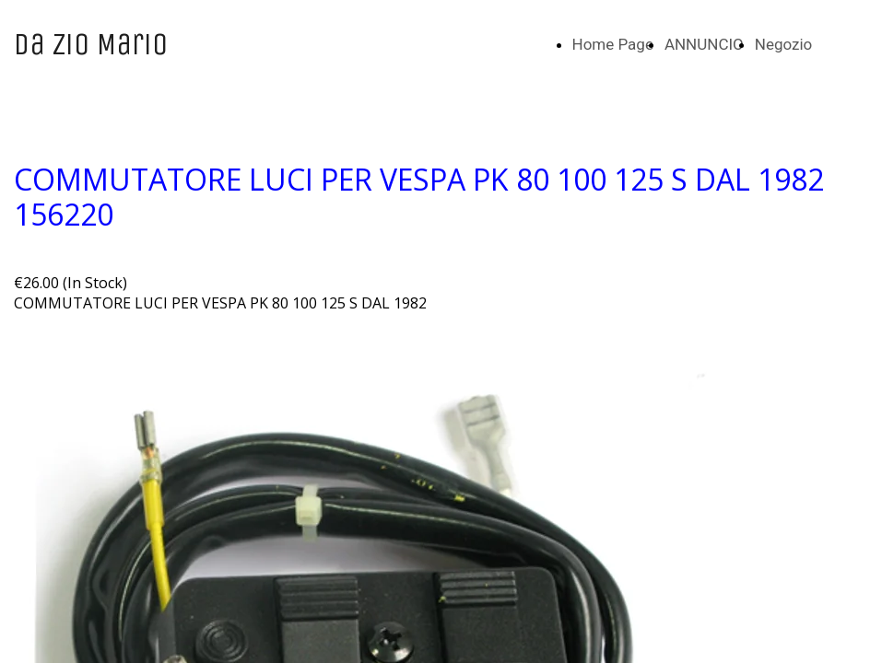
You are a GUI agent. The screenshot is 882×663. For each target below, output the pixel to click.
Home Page (612, 44)
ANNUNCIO (704, 44)
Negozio (784, 44)
